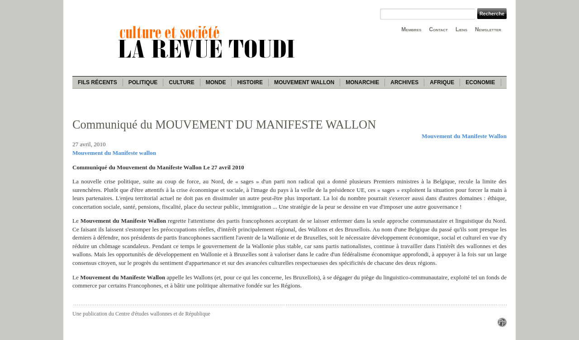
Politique (143, 82)
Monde (216, 82)
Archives (404, 82)
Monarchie (362, 82)
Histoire (249, 82)
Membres (411, 29)
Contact (438, 29)
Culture (181, 82)
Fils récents (97, 82)
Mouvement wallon (304, 82)
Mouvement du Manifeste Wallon (464, 136)
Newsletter (488, 29)
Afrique (442, 82)
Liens (461, 29)
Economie (480, 82)
